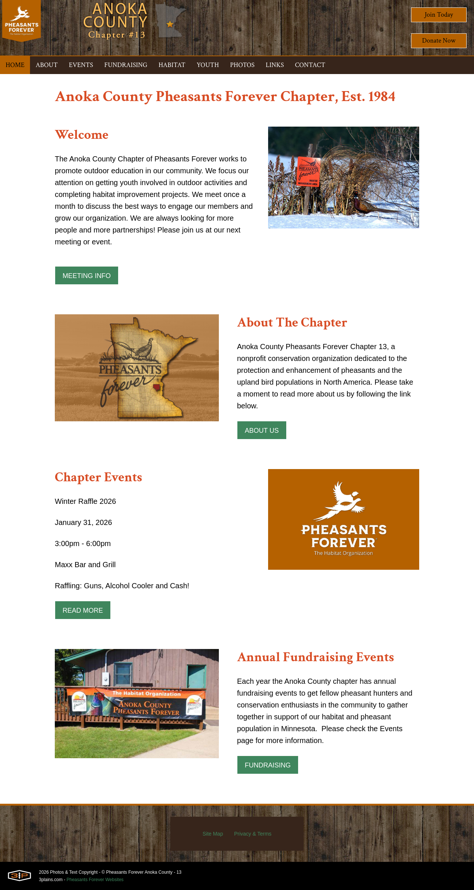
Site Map (213, 834)
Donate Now (438, 40)
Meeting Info (87, 276)
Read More (83, 610)
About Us (262, 430)
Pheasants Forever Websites (95, 879)
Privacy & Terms (252, 834)
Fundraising (268, 765)
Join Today (439, 14)
